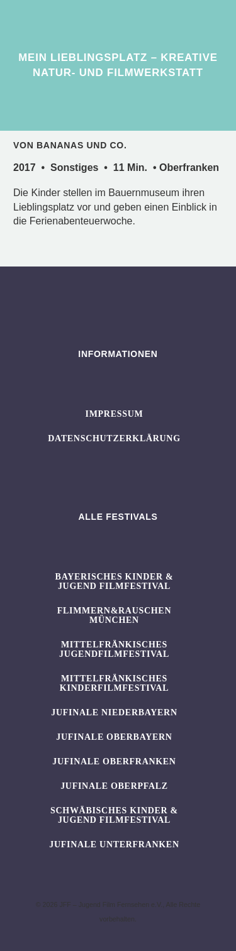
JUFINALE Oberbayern (114, 737)
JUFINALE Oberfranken (114, 761)
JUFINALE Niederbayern (114, 712)
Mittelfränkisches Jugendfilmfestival (114, 649)
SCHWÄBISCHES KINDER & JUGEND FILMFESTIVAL (114, 815)
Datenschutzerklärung (114, 438)
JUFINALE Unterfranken (114, 844)
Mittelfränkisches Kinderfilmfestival (114, 683)
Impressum (114, 414)
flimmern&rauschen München (114, 615)
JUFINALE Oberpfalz (114, 786)
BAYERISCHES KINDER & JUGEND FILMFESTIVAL (114, 581)
